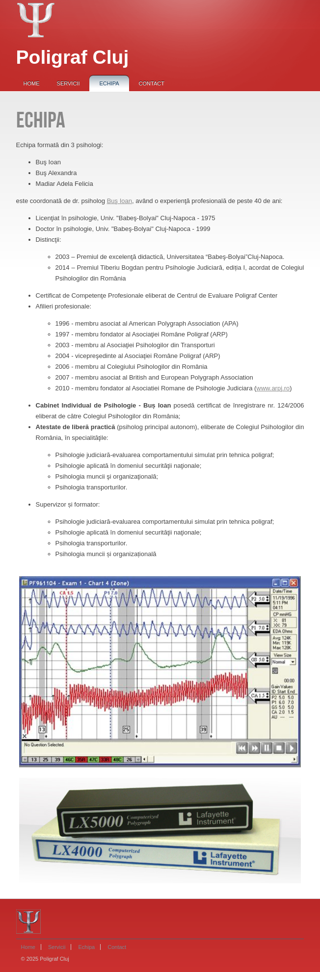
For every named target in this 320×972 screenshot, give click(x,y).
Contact (151, 83)
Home (32, 83)
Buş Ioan (119, 201)
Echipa (109, 83)
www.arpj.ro (273, 388)
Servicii (68, 83)
